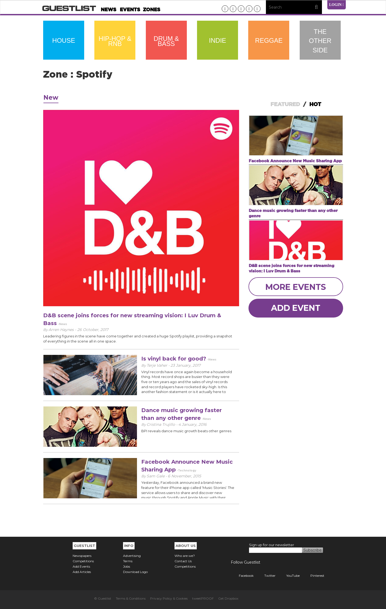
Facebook (242, 576)
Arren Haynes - (63, 329)
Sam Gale (156, 476)
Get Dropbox (228, 598)
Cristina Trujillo (161, 424)
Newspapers (82, 556)
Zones (151, 9)
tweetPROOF (203, 598)
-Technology (186, 470)
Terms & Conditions (131, 598)
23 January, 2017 (185, 365)
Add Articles (82, 572)
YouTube (289, 576)
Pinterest (313, 576)
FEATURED (285, 104)
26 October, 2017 (92, 329)
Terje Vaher (157, 365)
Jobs (126, 566)
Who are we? (185, 556)
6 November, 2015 (184, 476)
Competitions (83, 561)
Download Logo (135, 572)
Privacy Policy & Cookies (169, 598)
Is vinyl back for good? (173, 358)
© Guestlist (102, 598)
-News (62, 324)
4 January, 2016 (192, 424)
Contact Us (183, 561)
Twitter (266, 576)
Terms (127, 561)
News (108, 9)
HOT (315, 104)
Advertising (132, 556)
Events (130, 9)
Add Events (81, 566)
